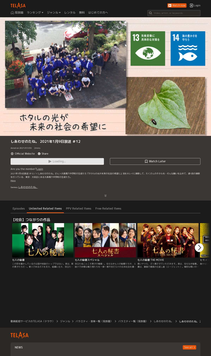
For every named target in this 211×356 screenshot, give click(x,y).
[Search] (173, 13)
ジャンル (65, 321)
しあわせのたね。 (28, 187)
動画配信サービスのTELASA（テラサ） (33, 321)
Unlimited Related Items (45, 208)
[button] (176, 5)
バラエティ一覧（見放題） (133, 321)
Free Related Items (108, 208)
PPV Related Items (78, 208)
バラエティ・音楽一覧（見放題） (94, 321)
